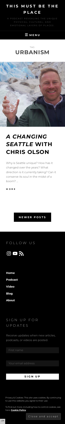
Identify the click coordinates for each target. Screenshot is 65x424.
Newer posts (32, 217)
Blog (9, 293)
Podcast (12, 279)
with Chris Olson (29, 144)
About (10, 300)
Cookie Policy (18, 410)
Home (10, 273)
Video (10, 286)
